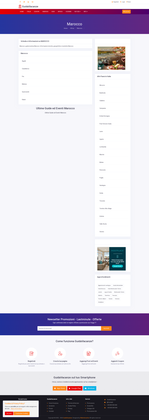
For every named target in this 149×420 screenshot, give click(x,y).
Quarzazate (25, 92)
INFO (86, 12)
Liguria (102, 139)
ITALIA (29, 11)
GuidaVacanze (110, 399)
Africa (72, 28)
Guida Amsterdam (118, 285)
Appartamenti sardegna (104, 285)
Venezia (117, 298)
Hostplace (101, 302)
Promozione (89, 403)
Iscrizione (51, 406)
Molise (102, 162)
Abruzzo (102, 85)
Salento (100, 295)
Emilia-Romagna (105, 116)
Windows (90, 388)
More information (16, 408)
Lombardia (103, 147)
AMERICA (45, 11)
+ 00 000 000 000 (110, 405)
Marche (102, 154)
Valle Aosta (103, 224)
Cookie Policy (71, 406)
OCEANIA (68, 11)
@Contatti (108, 402)
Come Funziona (52, 403)
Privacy (69, 408)
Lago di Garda (108, 292)
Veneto (102, 232)
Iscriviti (126, 11)
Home (66, 28)
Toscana (102, 201)
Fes (23, 76)
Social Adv (89, 406)
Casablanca (25, 69)
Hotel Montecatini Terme (114, 288)
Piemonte (103, 170)
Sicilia (101, 193)
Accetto (9, 413)
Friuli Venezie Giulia (105, 124)
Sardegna (102, 185)
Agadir (24, 61)
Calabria (102, 100)
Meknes (24, 84)
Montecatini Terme (119, 292)
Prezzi (50, 408)
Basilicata (102, 93)
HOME (22, 11)
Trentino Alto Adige (106, 208)
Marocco (79, 28)
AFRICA (60, 11)
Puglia (101, 178)
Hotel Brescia (101, 288)
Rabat (24, 99)
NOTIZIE (78, 12)
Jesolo (100, 292)
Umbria (102, 216)
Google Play (75, 388)
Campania (103, 108)
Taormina (107, 295)
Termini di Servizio (72, 403)
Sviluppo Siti (89, 408)
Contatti (50, 411)
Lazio (101, 131)
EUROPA (36, 11)
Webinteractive (85, 418)
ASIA (53, 11)
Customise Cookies (21, 413)
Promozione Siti (91, 411)
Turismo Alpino (102, 298)
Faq (68, 411)
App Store (59, 388)
